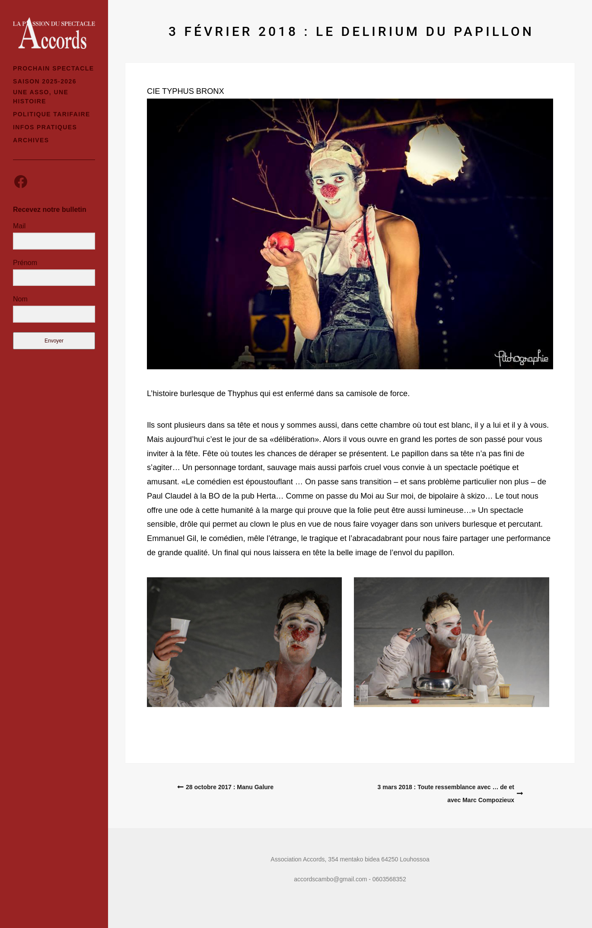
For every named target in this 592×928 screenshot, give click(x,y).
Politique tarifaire (51, 114)
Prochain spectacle (53, 68)
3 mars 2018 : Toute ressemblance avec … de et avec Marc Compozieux (446, 793)
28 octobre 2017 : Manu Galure (230, 787)
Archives (31, 140)
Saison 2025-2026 (44, 81)
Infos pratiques (45, 127)
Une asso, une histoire (40, 97)
